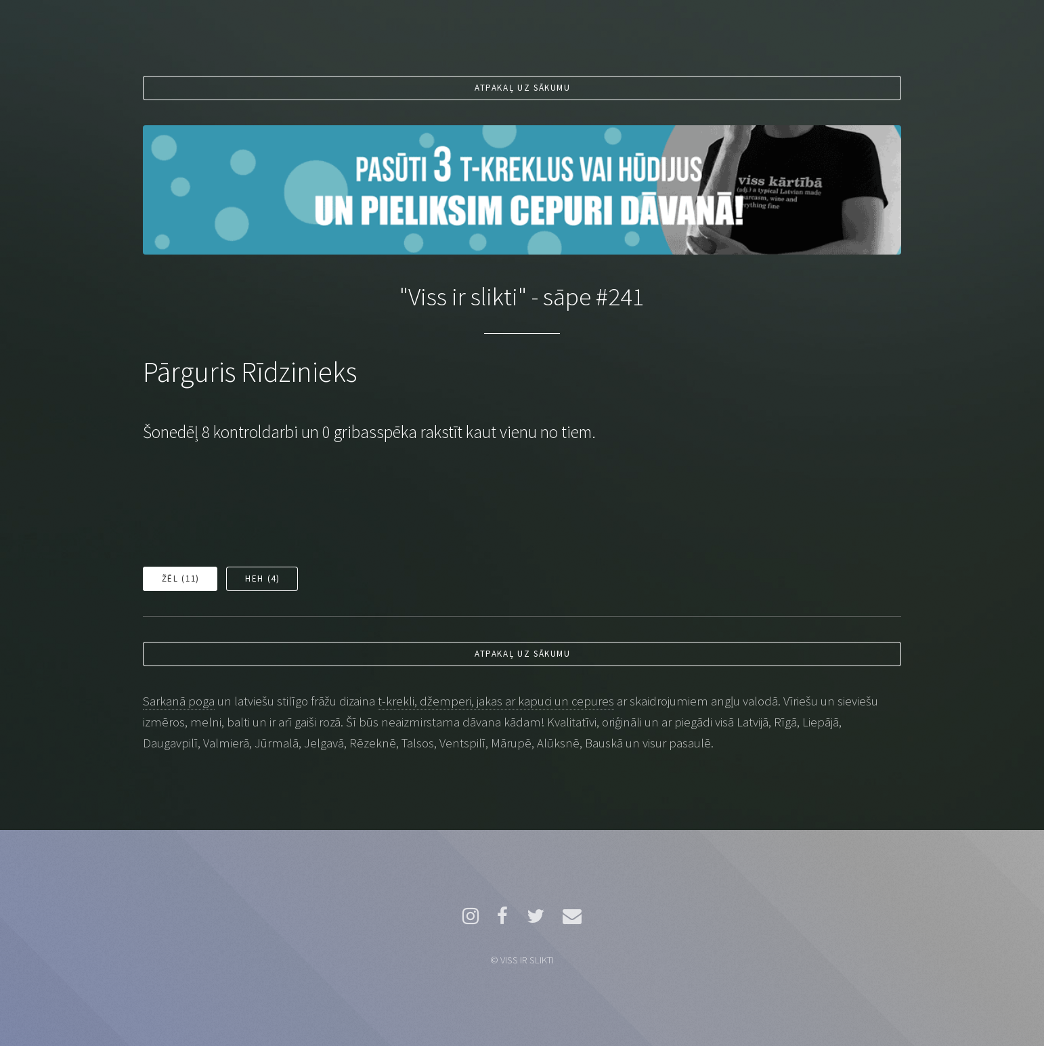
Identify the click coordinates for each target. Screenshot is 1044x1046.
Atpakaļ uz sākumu (523, 87)
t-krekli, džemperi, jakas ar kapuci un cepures (496, 701)
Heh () (262, 578)
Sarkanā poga (179, 701)
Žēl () (181, 578)
